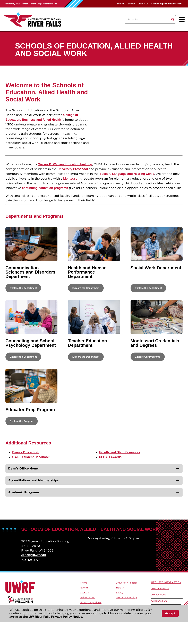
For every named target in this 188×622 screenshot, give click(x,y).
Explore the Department (23, 288)
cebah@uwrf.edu (33, 555)
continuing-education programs (45, 188)
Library (84, 592)
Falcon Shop (87, 597)
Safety (119, 592)
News (83, 582)
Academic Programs (23, 492)
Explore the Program (21, 421)
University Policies (127, 582)
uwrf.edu (121, 4)
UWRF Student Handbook (30, 457)
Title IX (120, 587)
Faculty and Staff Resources (119, 452)
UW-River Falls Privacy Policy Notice (55, 616)
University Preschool (72, 169)
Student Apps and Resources (165, 4)
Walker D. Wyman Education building (65, 164)
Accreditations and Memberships (33, 480)
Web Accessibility (126, 597)
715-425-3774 (30, 560)
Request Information (166, 582)
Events (131, 4)
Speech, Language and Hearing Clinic (126, 174)
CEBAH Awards (110, 457)
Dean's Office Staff (25, 452)
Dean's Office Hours (23, 468)
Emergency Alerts (90, 602)
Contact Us (143, 4)
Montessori (71, 178)
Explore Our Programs (147, 356)
